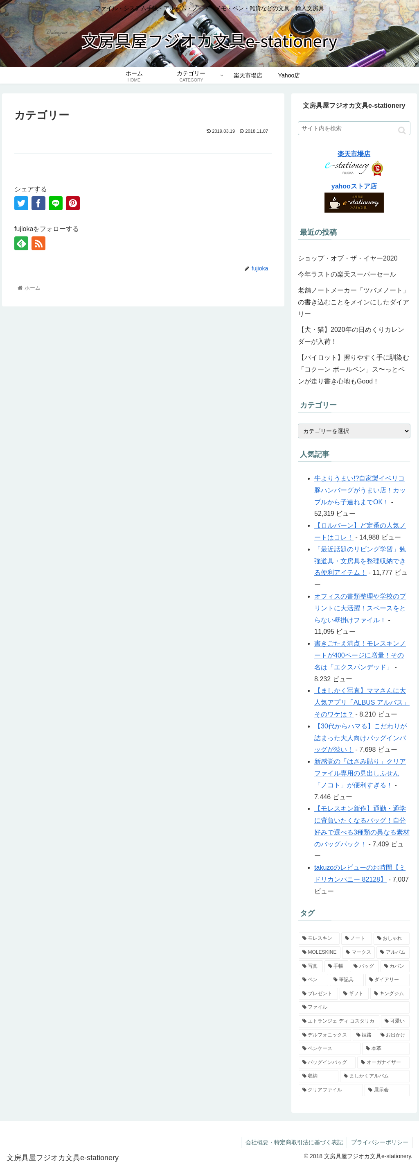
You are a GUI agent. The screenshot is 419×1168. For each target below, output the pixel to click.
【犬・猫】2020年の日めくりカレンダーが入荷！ (351, 335)
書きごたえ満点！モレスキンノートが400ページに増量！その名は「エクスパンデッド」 (360, 655)
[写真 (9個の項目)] (311, 966)
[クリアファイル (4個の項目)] (331, 1090)
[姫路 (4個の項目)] (364, 1035)
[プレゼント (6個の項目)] (318, 994)
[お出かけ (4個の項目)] (393, 1035)
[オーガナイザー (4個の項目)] (383, 1063)
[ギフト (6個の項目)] (354, 994)
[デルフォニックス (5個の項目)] (325, 1035)
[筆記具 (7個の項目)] (347, 980)
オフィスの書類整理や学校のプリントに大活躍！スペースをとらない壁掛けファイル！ (360, 608)
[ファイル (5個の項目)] (354, 1007)
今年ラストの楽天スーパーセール (347, 274)
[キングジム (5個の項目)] (389, 994)
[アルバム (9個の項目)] (392, 952)
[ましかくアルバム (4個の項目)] (374, 1076)
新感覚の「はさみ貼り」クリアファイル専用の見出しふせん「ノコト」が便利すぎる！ (360, 773)
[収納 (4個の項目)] (318, 1076)
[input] (354, 128)
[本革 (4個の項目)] (385, 1049)
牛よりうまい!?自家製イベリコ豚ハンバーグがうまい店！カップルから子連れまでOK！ (360, 490)
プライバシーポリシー (379, 1142)
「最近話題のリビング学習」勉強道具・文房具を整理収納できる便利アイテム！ (360, 561)
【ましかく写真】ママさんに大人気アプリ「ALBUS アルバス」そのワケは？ (362, 702)
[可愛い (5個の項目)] (395, 1021)
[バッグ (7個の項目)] (364, 966)
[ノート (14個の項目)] (356, 938)
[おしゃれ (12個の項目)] (391, 938)
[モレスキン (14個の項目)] (319, 938)
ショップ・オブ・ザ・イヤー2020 (351, 258)
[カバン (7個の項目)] (395, 966)
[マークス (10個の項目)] (358, 952)
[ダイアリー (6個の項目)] (387, 980)
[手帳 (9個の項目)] (336, 966)
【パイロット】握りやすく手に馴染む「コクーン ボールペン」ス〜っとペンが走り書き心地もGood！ (353, 369)
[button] (402, 130)
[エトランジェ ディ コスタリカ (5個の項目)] (339, 1021)
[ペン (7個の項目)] (313, 980)
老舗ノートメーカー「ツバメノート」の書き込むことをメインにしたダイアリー (353, 302)
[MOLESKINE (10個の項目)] (319, 952)
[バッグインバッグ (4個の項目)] (327, 1063)
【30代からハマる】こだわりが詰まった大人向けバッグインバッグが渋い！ (360, 738)
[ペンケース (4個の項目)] (329, 1049)
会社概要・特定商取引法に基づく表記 (293, 1142)
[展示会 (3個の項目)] (387, 1090)
